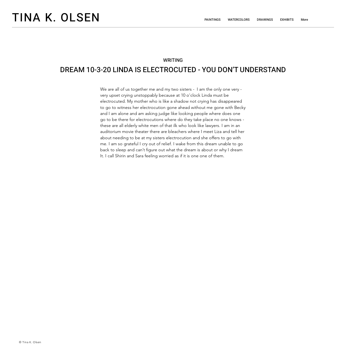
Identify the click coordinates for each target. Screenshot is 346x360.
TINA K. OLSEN (56, 17)
